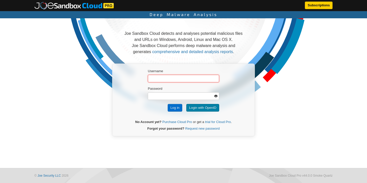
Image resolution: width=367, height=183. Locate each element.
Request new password (202, 128)
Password (155, 88)
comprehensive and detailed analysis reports (192, 52)
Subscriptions (319, 5)
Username (155, 71)
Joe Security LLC (49, 175)
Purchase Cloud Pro (177, 122)
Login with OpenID (202, 108)
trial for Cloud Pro (218, 122)
